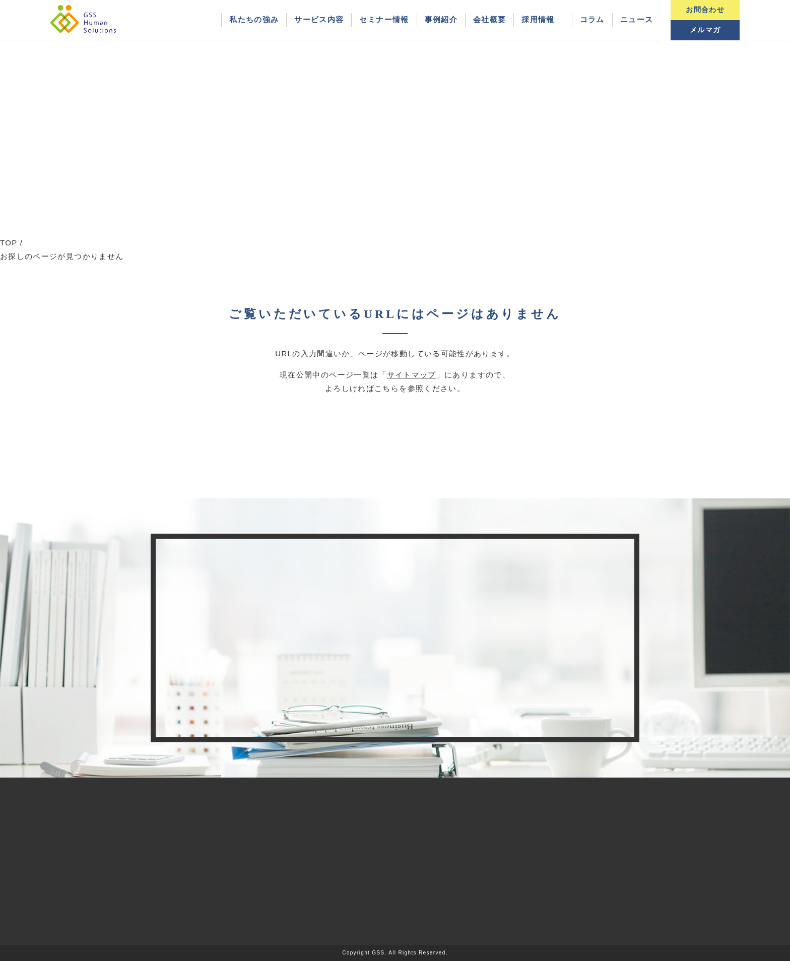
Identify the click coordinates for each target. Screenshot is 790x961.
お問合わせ (705, 10)
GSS (378, 952)
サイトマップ (411, 374)
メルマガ (705, 30)
